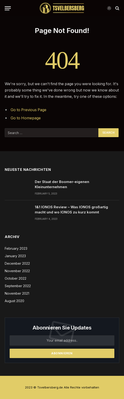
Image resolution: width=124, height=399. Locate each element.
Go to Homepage (26, 118)
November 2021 (17, 293)
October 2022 (15, 278)
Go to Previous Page (28, 110)
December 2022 (17, 263)
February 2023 (16, 248)
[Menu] (8, 8)
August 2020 (14, 301)
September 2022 (18, 286)
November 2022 (17, 271)
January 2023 (15, 256)
